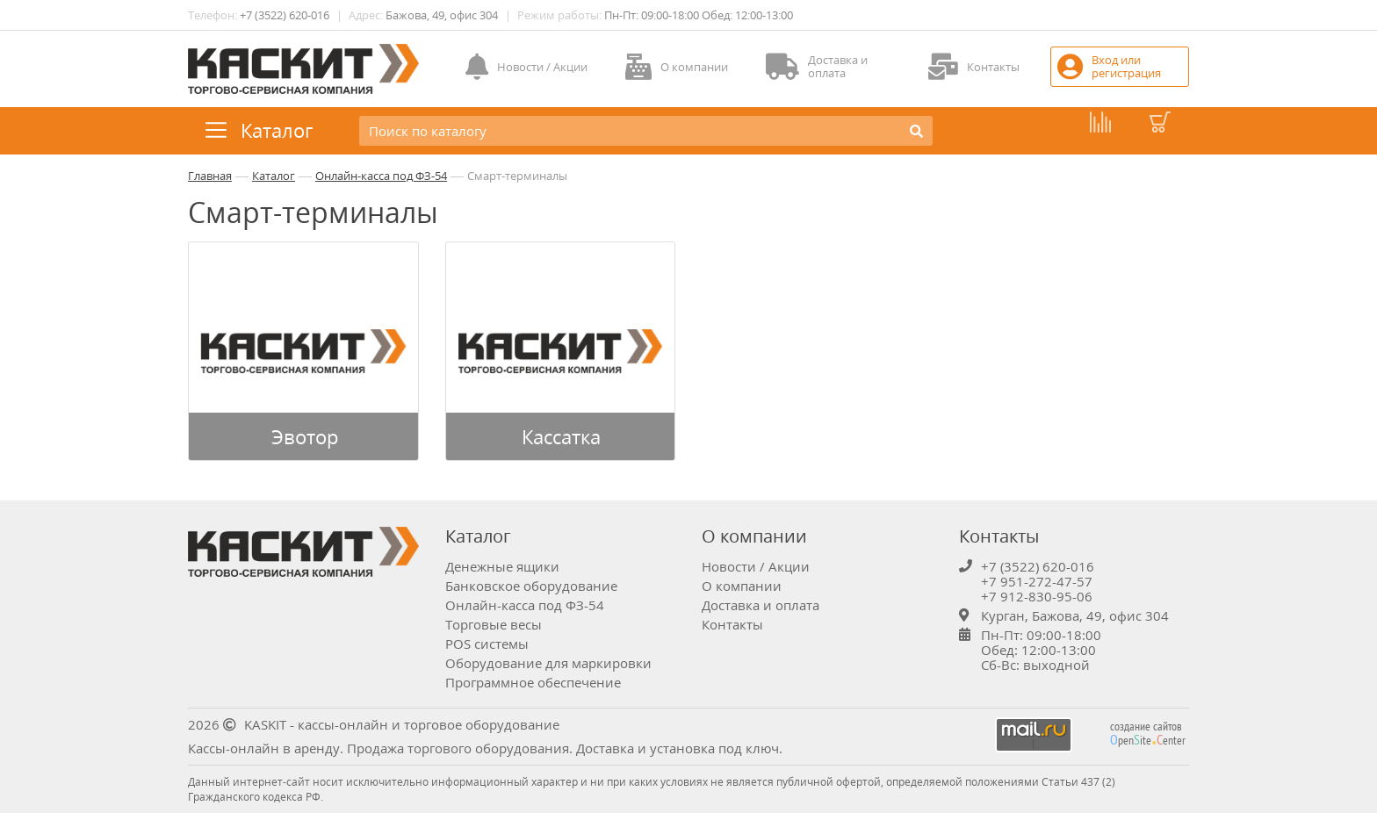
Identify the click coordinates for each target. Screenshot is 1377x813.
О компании (742, 585)
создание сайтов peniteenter (1148, 733)
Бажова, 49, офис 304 (442, 15)
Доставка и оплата (760, 605)
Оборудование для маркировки (548, 663)
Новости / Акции (756, 566)
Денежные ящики (502, 566)
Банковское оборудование (531, 585)
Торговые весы (493, 624)
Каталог (273, 175)
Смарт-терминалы (517, 175)
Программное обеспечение (533, 682)
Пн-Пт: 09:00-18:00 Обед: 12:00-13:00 (698, 15)
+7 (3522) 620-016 (284, 15)
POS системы (487, 643)
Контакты (732, 624)
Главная (210, 175)
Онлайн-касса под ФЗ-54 (381, 175)
